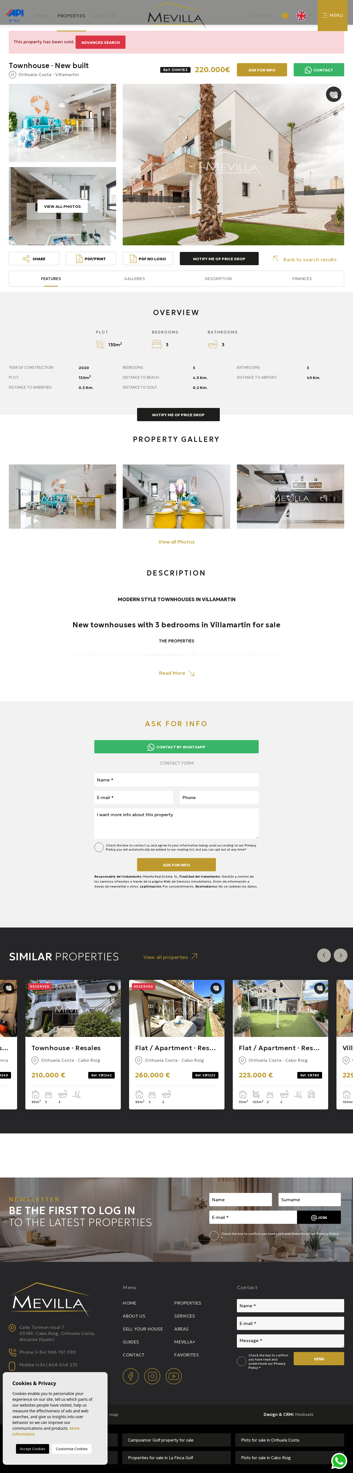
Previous (324, 955)
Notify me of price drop (219, 258)
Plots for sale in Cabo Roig (266, 1457)
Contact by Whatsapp (176, 747)
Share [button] (34, 258)
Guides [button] (131, 1342)
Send (319, 1358)
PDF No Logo (148, 259)
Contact (261, 15)
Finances (302, 278)
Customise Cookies (71, 1448)
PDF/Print (91, 259)
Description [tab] (218, 278)
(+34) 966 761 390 (55, 1352)
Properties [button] (71, 15)
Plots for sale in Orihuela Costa (270, 1440)
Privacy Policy (328, 1234)
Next (340, 955)
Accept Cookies (32, 1448)
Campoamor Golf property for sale (161, 1440)
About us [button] (104, 15)
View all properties (170, 956)
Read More (176, 673)
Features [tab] (51, 278)
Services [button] (184, 1316)
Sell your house (143, 1329)
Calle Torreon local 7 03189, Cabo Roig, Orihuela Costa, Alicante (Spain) (57, 1333)
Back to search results (305, 259)
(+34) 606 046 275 (56, 1364)
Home (43, 15)
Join (319, 1218)
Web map (108, 1414)
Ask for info (262, 70)
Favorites (186, 1355)
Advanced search (100, 42)
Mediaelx (304, 1414)
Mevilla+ (185, 1342)
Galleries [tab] (134, 278)
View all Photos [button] (176, 542)
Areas (181, 1329)
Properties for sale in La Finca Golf (160, 1457)
